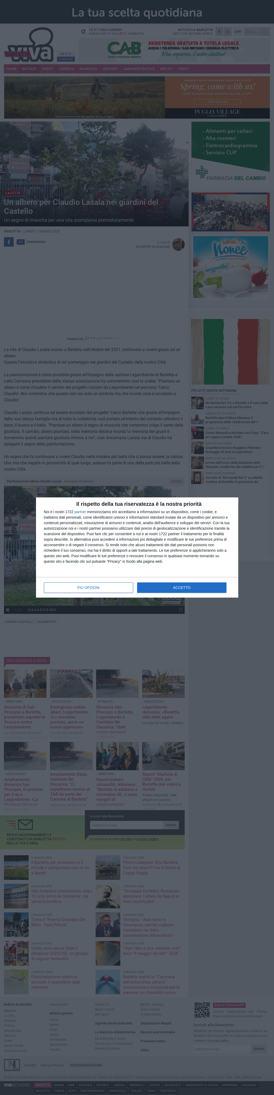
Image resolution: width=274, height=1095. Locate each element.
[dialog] (137, 547)
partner (80, 512)
